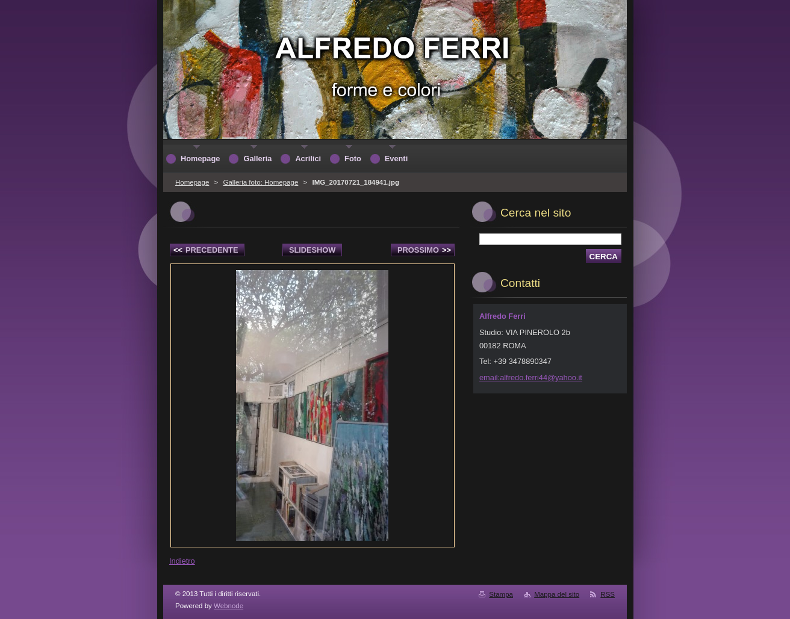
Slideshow (312, 249)
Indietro (182, 560)
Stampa (501, 594)
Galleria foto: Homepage (260, 182)
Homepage (192, 182)
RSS (607, 594)
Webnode (228, 605)
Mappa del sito (556, 594)
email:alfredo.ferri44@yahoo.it (530, 377)
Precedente (205, 249)
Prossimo (424, 249)
